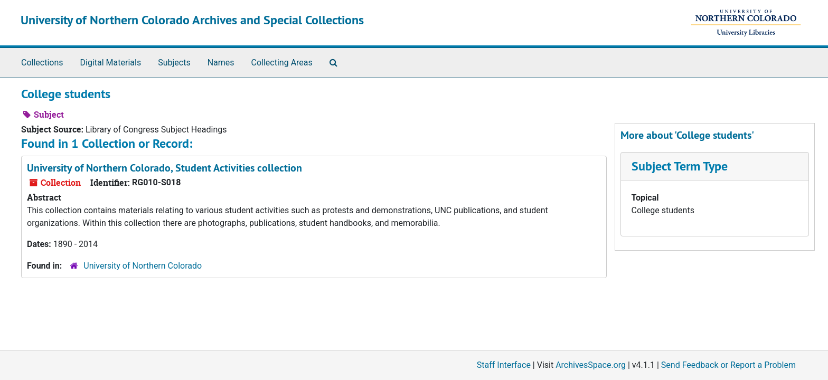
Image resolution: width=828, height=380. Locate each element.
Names (221, 63)
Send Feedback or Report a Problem (728, 365)
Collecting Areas (282, 63)
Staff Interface (504, 365)
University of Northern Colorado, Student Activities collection (164, 168)
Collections (42, 63)
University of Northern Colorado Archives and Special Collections (192, 20)
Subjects (174, 63)
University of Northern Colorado (142, 266)
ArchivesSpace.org (591, 365)
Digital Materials (111, 63)
